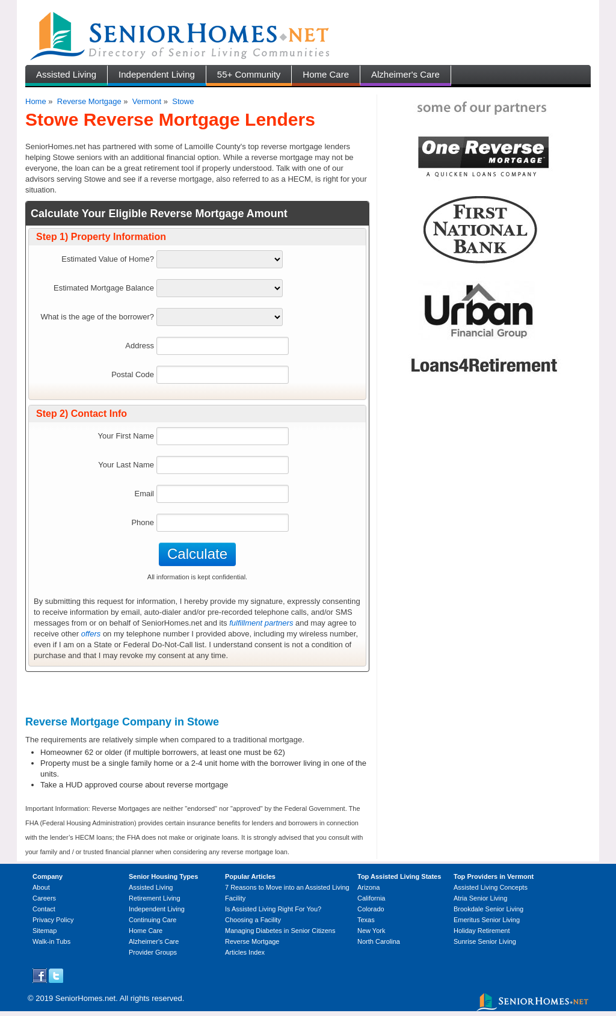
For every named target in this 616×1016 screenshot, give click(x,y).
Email (144, 493)
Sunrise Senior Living (485, 941)
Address (139, 345)
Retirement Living (154, 898)
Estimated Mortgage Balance (104, 287)
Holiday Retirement (482, 930)
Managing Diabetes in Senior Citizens (280, 930)
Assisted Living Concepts (491, 887)
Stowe (183, 101)
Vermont (146, 101)
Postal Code (132, 374)
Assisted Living (66, 74)
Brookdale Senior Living (488, 909)
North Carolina (378, 941)
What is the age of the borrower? (97, 316)
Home (35, 101)
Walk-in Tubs (51, 941)
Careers (44, 898)
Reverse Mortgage (89, 101)
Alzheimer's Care (405, 74)
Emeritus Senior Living (487, 919)
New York (371, 930)
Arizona (368, 887)
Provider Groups (153, 952)
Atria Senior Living (480, 898)
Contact (43, 909)
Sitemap (44, 930)
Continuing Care (153, 919)
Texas (366, 919)
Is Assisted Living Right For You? (273, 909)
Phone (142, 522)
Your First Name (126, 435)
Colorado (370, 909)
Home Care (326, 74)
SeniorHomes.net (85, 998)
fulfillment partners (261, 622)
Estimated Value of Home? (107, 258)
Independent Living (157, 74)
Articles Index (245, 952)
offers (91, 633)
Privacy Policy (52, 919)
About (41, 887)
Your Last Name (126, 464)
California (371, 898)
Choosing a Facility (253, 919)
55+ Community (248, 74)
